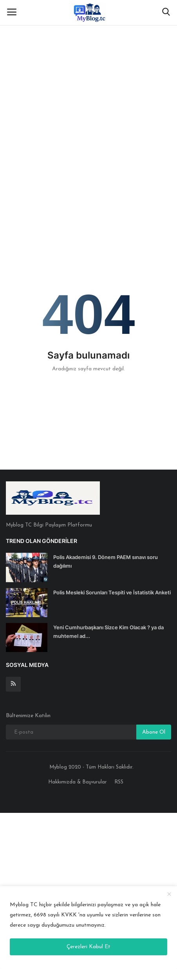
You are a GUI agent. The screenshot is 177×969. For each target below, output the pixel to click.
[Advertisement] (88, 92)
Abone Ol (153, 732)
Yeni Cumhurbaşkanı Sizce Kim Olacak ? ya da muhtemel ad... (108, 631)
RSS (118, 782)
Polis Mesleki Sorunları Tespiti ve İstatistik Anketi (112, 592)
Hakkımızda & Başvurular (77, 782)
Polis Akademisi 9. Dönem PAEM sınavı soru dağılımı (105, 561)
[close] (169, 894)
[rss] (13, 684)
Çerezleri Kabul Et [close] (88, 947)
